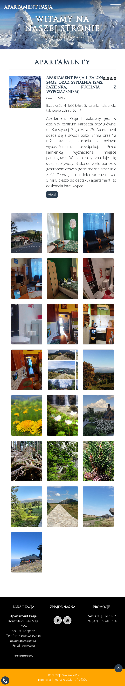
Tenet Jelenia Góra (70, 675)
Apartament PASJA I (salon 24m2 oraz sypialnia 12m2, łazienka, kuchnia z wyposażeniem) (81, 84)
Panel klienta (45, 680)
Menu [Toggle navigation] (115, 7)
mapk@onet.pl (28, 646)
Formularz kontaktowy (23, 655)
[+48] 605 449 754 (27, 636)
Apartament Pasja (28, 7)
